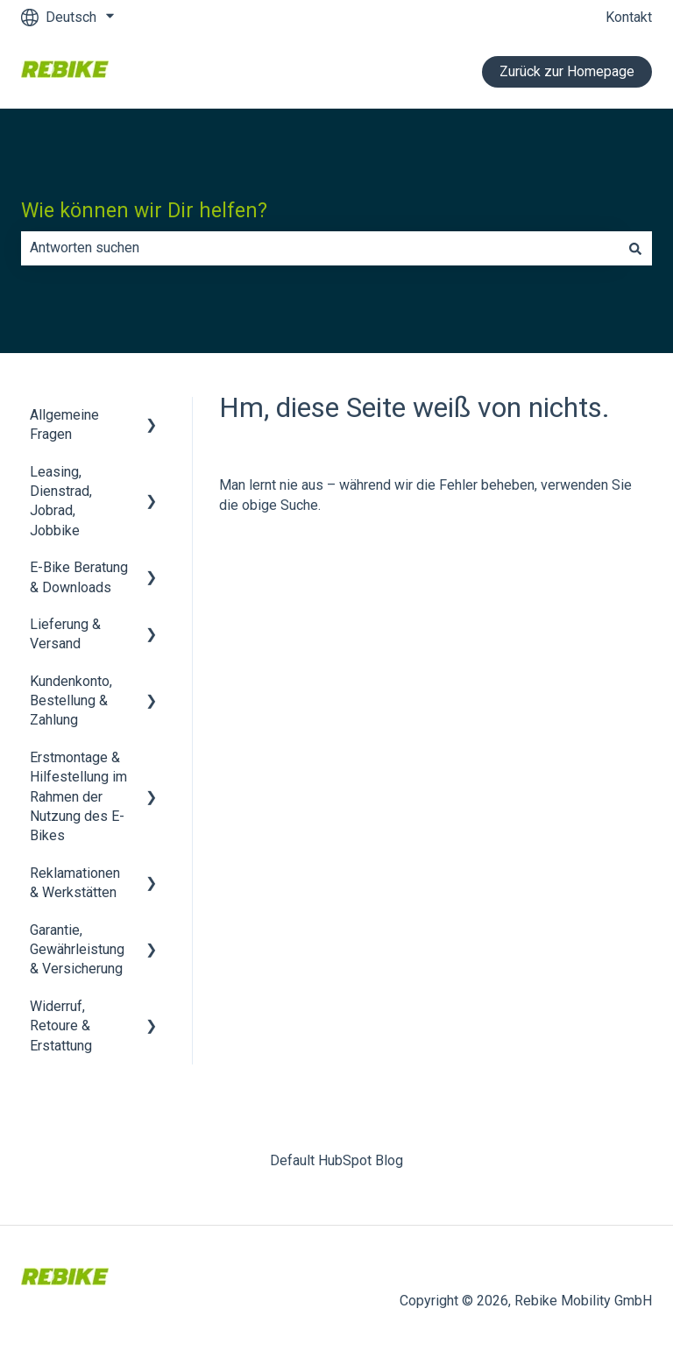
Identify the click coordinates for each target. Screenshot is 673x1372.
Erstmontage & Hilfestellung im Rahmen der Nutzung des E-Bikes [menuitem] (78, 797)
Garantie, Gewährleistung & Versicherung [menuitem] (77, 950)
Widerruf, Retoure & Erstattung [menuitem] (61, 1026)
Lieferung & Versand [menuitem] (65, 634)
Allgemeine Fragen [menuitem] (64, 424)
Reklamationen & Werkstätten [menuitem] (75, 883)
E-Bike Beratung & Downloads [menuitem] (79, 577)
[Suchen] (635, 248)
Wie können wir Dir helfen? (144, 211)
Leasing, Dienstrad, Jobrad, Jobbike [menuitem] (61, 501)
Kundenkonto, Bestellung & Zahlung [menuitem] (71, 701)
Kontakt (629, 17)
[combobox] (320, 248)
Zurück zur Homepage (566, 71)
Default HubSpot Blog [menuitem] (336, 1160)
